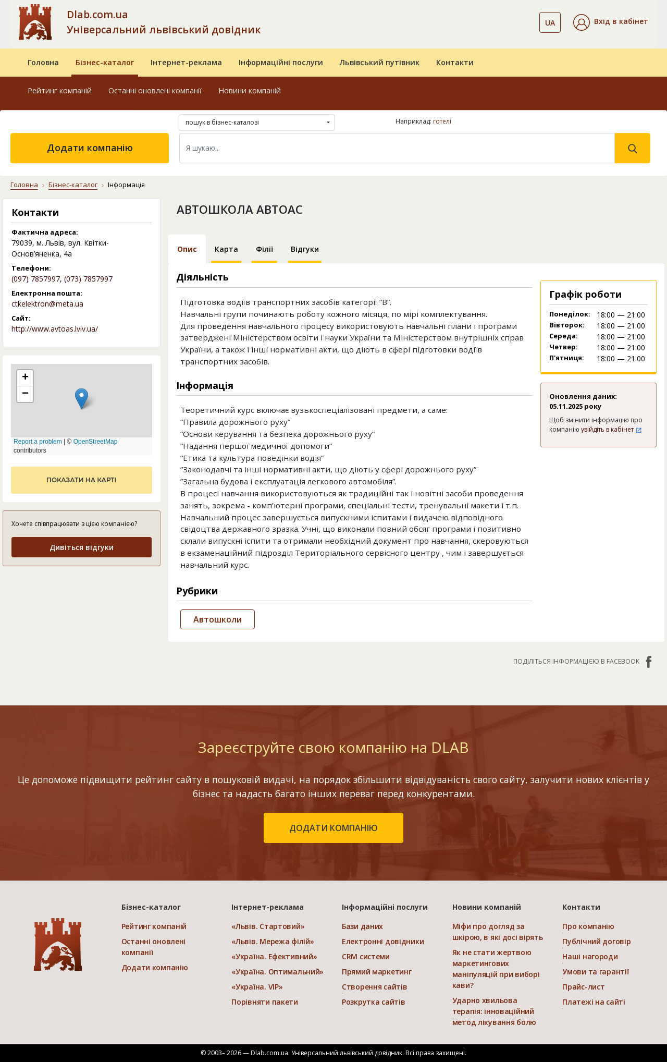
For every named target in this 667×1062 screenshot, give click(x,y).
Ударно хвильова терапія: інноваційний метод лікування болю (494, 1011)
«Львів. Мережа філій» (272, 941)
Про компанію (588, 926)
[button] (610, 22)
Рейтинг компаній (60, 90)
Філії (264, 249)
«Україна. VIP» (256, 987)
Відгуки (305, 249)
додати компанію (333, 828)
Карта (226, 249)
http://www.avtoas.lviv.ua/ (54, 329)
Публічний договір (596, 941)
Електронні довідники (383, 941)
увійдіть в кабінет (611, 429)
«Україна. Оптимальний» (277, 971)
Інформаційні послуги (281, 62)
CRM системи (366, 956)
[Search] (397, 148)
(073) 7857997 (88, 279)
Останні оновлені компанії (155, 90)
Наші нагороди (589, 956)
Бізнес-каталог (105, 62)
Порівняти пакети (264, 1002)
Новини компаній (249, 90)
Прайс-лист (583, 987)
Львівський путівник (379, 62)
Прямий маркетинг (377, 971)
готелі (442, 121)
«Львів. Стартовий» (267, 926)
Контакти (455, 62)
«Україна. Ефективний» (274, 956)
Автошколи (217, 619)
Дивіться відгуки (82, 547)
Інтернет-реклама (186, 62)
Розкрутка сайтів (373, 1002)
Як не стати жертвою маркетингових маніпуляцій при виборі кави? (496, 968)
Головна (43, 62)
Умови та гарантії (595, 971)
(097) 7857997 (35, 279)
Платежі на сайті (593, 1002)
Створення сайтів (374, 987)
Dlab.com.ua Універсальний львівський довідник (164, 21)
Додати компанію (90, 147)
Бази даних (362, 926)
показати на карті (81, 480)
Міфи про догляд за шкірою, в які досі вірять (497, 931)
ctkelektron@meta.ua (47, 304)
